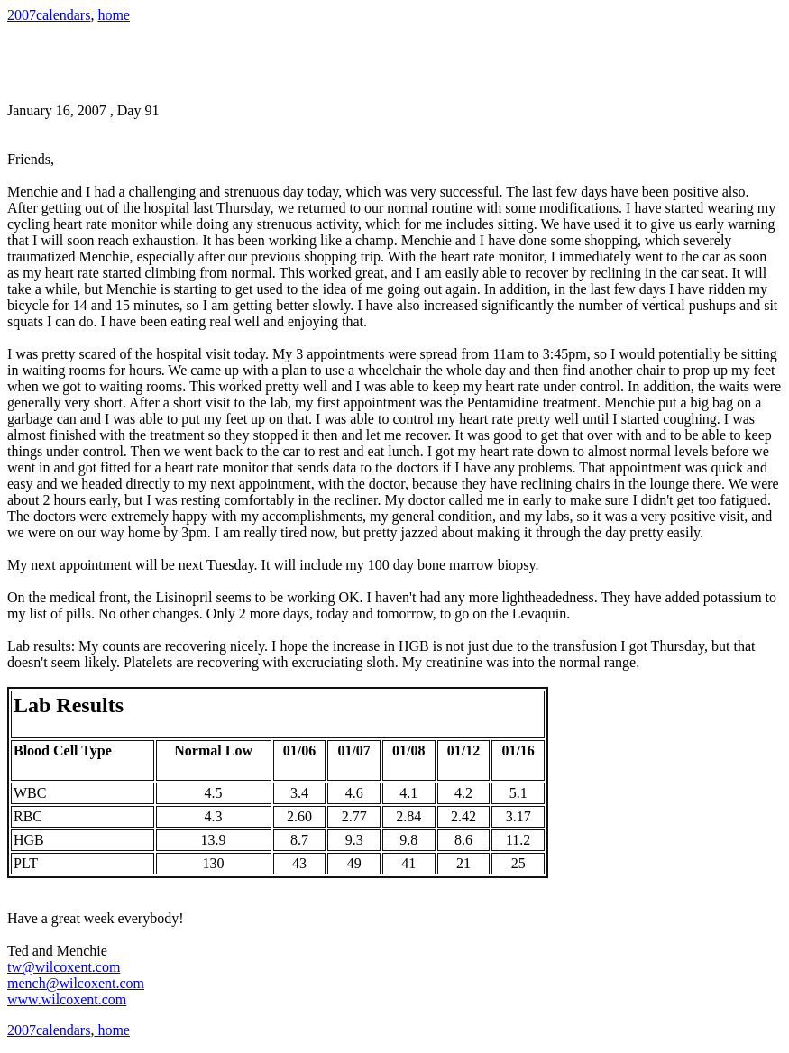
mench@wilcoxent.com (75, 983)
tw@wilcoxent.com (63, 967)
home (113, 15)
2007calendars (48, 15)
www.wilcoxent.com (66, 999)
